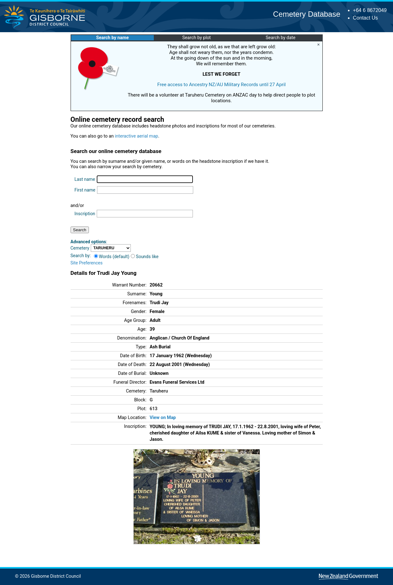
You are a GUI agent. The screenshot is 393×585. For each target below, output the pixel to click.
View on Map (163, 417)
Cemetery (80, 248)
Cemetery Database (306, 14)
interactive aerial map (136, 136)
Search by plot (196, 37)
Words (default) (112, 256)
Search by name (112, 37)
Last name (84, 179)
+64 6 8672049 (370, 10)
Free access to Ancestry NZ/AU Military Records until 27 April (221, 84)
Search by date (280, 37)
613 (154, 408)
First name (84, 189)
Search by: (81, 255)
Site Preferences (87, 262)
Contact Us (365, 18)
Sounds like (145, 256)
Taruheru (159, 391)
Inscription (84, 213)
